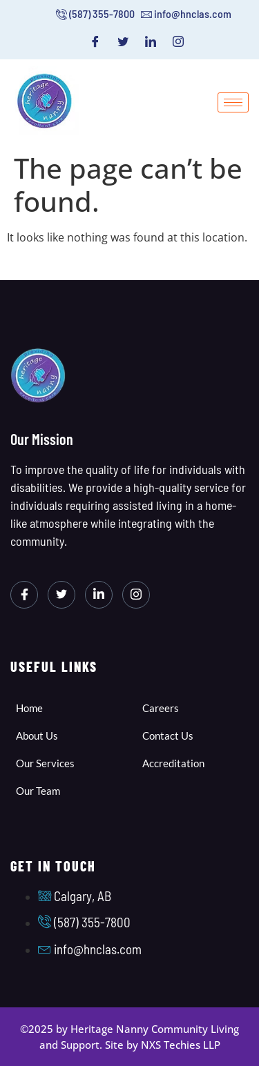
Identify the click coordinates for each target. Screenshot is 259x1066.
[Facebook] (95, 41)
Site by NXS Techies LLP (162, 1045)
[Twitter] (122, 41)
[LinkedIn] (150, 41)
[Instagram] (178, 41)
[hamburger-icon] (233, 102)
